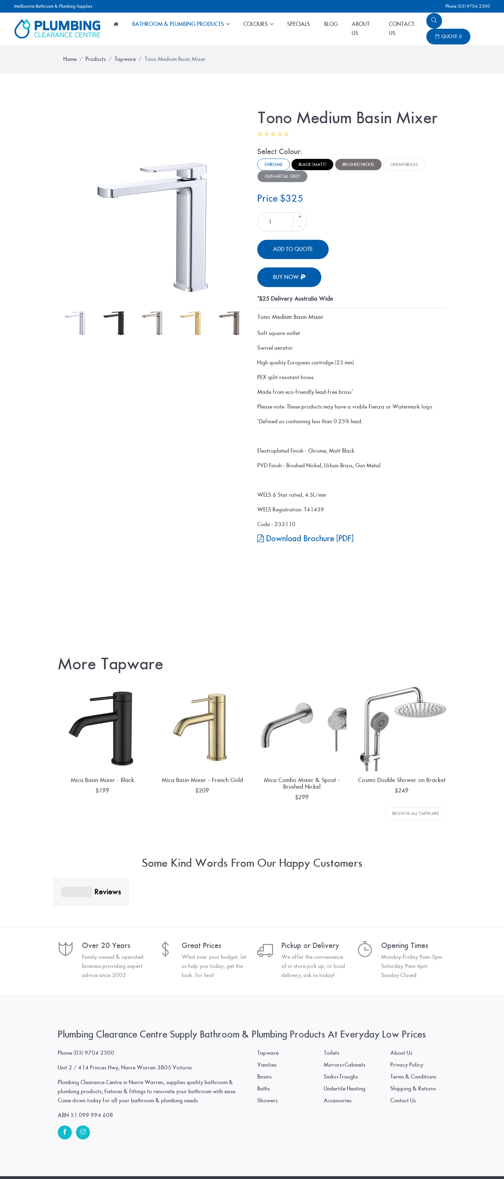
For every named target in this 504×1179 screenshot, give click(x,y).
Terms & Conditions (413, 1041)
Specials (298, 24)
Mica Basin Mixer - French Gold (202, 780)
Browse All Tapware (415, 813)
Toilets (331, 1017)
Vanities (266, 1029)
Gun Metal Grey (282, 176)
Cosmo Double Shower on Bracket (402, 780)
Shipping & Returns (413, 1053)
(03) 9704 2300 (94, 1017)
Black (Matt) (312, 164)
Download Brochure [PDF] (305, 538)
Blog (331, 24)
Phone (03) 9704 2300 (468, 6)
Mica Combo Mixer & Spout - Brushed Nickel (302, 783)
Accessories (337, 1065)
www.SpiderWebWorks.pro (412, 1160)
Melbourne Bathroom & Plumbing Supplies (53, 6)
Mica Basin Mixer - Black (102, 780)
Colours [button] (256, 24)
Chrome (273, 164)
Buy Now (289, 277)
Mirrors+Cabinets (344, 1029)
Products (95, 59)
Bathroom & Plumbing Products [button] (178, 24)
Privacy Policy (406, 1029)
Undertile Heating (344, 1053)
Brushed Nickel (358, 164)
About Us (361, 29)
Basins (264, 1041)
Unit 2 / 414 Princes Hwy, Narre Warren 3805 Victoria (125, 1032)
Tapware (125, 59)
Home (70, 59)
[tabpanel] (152, 203)
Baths (263, 1053)
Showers (267, 1065)
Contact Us (401, 29)
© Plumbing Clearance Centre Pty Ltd (101, 1160)
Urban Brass (404, 164)
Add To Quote (293, 249)
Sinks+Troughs (341, 1041)
